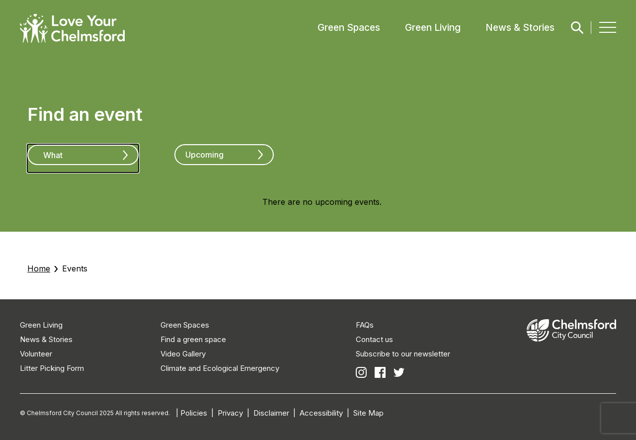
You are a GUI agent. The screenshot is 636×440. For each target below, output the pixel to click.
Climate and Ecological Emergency (219, 368)
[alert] (321, 202)
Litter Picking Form (52, 368)
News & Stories (520, 27)
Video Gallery (183, 353)
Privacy (230, 413)
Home (38, 268)
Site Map (368, 413)
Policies (193, 413)
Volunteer (36, 353)
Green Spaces (349, 27)
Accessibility (321, 413)
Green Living (433, 27)
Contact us (374, 339)
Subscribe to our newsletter (403, 353)
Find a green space (193, 339)
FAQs (365, 325)
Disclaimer (271, 413)
